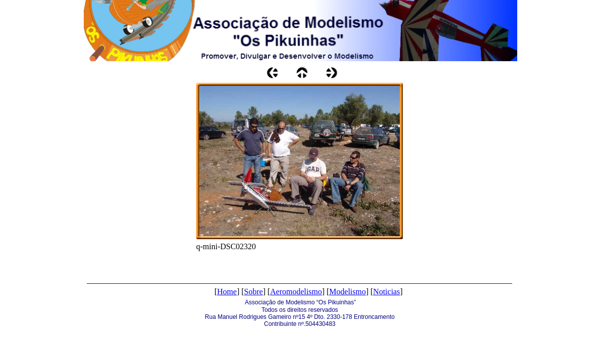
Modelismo (347, 291)
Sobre (253, 291)
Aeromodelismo (296, 291)
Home (227, 291)
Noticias (386, 291)
